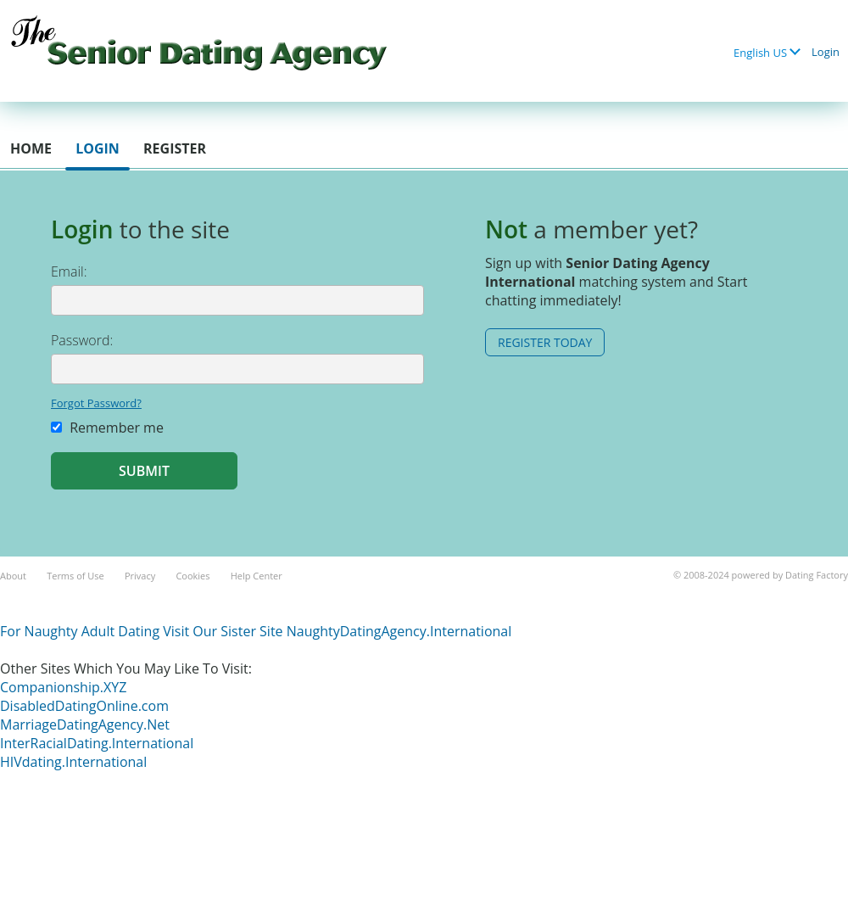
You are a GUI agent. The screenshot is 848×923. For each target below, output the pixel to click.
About (13, 575)
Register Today (545, 342)
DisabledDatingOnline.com (84, 705)
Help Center (256, 575)
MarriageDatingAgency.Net (85, 724)
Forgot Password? (96, 403)
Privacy (140, 575)
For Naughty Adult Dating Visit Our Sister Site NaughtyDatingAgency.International (255, 631)
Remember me (107, 427)
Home (31, 148)
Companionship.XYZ (63, 687)
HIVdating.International (73, 761)
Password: (82, 340)
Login (826, 51)
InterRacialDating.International (96, 743)
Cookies (192, 575)
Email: (69, 271)
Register (174, 148)
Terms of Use (75, 575)
